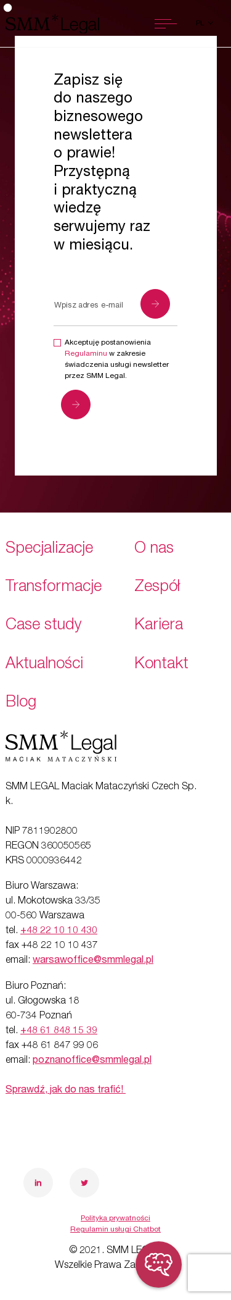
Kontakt (161, 665)
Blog (21, 703)
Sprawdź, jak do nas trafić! (66, 1091)
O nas (154, 549)
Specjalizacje (49, 549)
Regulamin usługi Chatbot (115, 1229)
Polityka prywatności (115, 1218)
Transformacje (54, 587)
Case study (44, 626)
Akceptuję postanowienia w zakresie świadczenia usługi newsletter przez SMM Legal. (117, 359)
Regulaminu (86, 354)
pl (201, 23)
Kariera (158, 626)
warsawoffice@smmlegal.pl (93, 961)
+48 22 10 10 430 (58, 931)
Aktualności (44, 665)
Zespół (157, 587)
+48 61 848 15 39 (58, 1031)
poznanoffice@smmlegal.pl (92, 1061)
